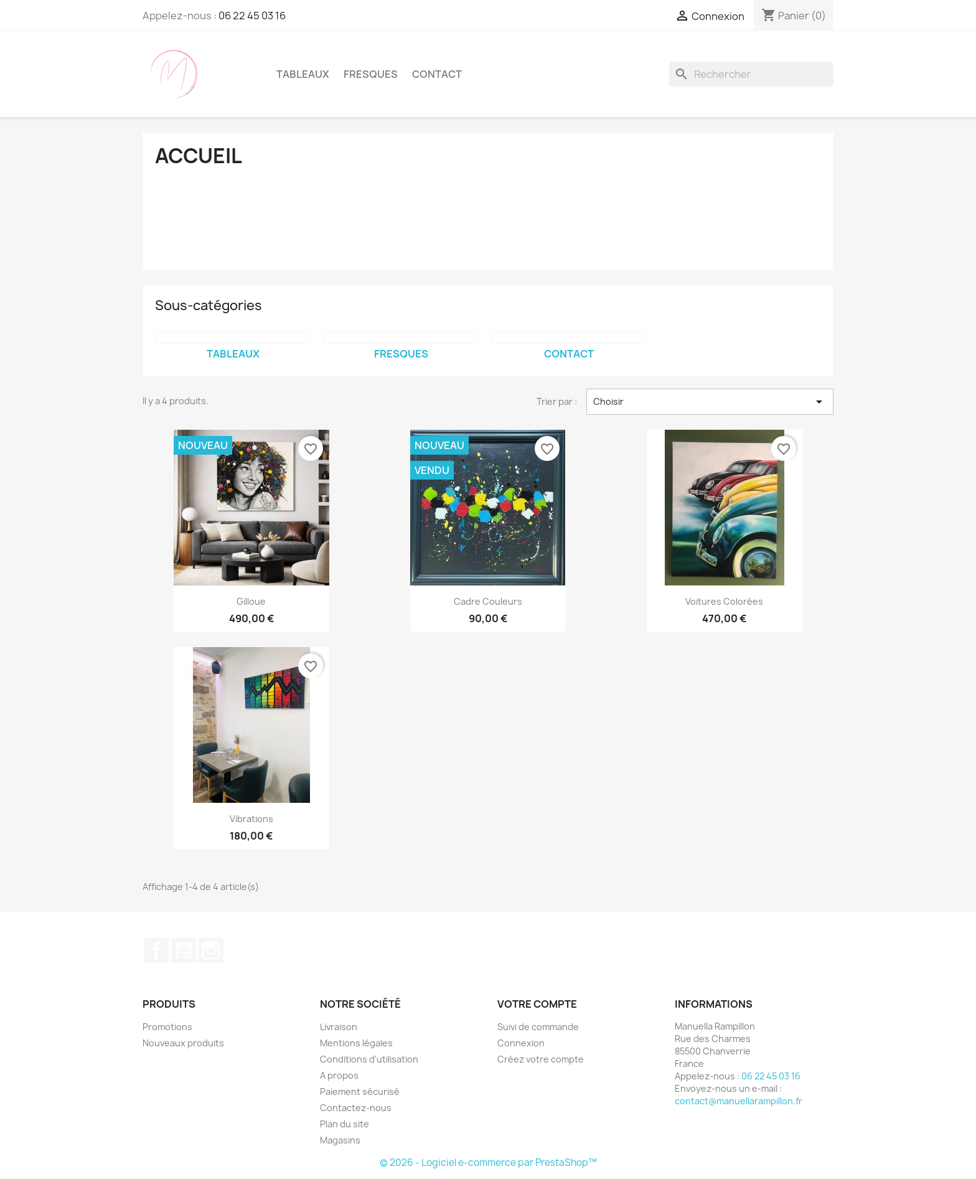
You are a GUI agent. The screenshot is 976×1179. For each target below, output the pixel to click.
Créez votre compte (540, 1059)
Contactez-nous (356, 1108)
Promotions (167, 1027)
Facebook (156, 950)
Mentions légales (356, 1043)
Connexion (521, 1043)
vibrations (251, 819)
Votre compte (537, 1004)
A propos (339, 1075)
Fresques (371, 74)
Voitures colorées (724, 601)
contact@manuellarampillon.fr (738, 1101)
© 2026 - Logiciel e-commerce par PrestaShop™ (488, 1162)
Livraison (338, 1027)
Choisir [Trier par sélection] (710, 401)
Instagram (211, 950)
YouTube (183, 950)
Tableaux (302, 74)
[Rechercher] (751, 74)
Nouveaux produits (183, 1043)
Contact (437, 74)
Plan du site (344, 1124)
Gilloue (251, 601)
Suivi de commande (538, 1027)
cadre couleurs (488, 601)
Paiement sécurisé (360, 1091)
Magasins (340, 1140)
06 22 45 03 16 (252, 15)
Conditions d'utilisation (369, 1059)
